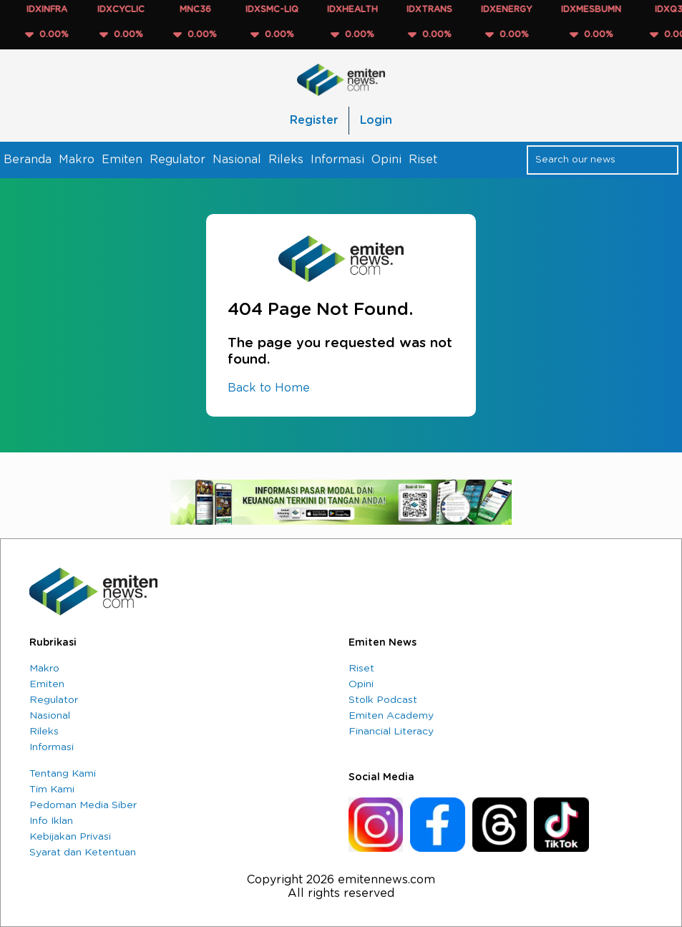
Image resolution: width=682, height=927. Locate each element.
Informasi (337, 159)
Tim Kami (51, 790)
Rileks (285, 159)
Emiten (122, 159)
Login (376, 120)
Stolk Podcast (383, 700)
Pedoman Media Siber (83, 805)
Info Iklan (51, 821)
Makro (76, 159)
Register (314, 120)
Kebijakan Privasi (70, 837)
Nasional (237, 159)
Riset (423, 159)
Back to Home (269, 388)
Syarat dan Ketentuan (82, 853)
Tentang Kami (62, 774)
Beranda (28, 159)
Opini (386, 159)
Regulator (177, 159)
